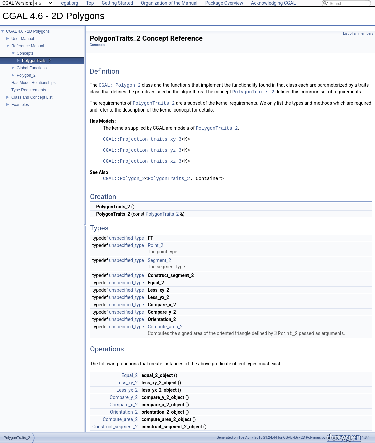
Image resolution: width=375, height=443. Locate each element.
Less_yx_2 (127, 390)
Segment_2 (159, 260)
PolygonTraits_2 (36, 60)
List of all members (358, 33)
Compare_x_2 (124, 404)
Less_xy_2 (127, 382)
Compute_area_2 (165, 326)
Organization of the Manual (169, 3)
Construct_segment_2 (115, 426)
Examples (20, 104)
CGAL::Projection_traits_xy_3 (142, 139)
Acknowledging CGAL (273, 3)
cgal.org (69, 3)
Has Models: (103, 121)
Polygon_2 (26, 75)
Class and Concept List (31, 97)
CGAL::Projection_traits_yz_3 (142, 150)
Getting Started (117, 3)
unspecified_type (126, 238)
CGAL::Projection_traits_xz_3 (142, 161)
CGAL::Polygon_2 (120, 85)
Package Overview (224, 3)
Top (90, 3)
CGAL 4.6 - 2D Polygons (28, 31)
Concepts (25, 53)
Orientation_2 (124, 412)
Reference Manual (27, 46)
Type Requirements (28, 90)
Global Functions (32, 68)
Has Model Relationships (33, 82)
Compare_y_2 (124, 397)
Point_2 (155, 245)
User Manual (22, 38)
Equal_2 (129, 375)
